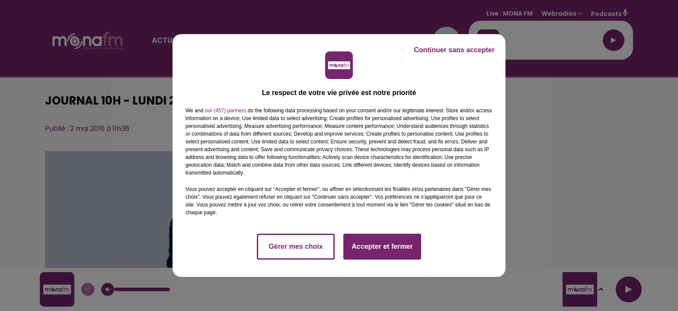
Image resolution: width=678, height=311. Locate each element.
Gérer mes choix (296, 246)
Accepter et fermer (382, 246)
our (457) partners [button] (225, 111)
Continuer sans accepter (454, 50)
